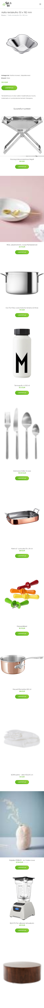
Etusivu (3, 15)
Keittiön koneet (15, 75)
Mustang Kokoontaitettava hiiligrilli (22, 159)
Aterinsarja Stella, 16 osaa (22, 471)
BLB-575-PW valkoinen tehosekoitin (22, 923)
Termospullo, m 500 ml (22, 385)
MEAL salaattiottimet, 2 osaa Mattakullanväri (22, 245)
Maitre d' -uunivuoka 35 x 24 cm (22, 549)
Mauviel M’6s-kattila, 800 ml (22, 689)
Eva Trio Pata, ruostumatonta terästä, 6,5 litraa (22, 308)
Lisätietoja (9, 88)
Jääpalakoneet (25, 75)
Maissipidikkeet (22, 626)
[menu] (40, 4)
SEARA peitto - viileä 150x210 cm (22, 775)
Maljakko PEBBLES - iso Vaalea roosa (22, 860)
